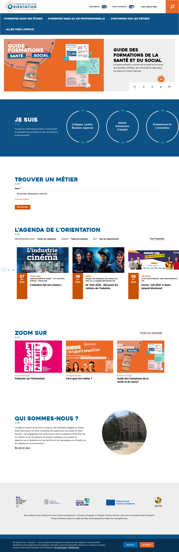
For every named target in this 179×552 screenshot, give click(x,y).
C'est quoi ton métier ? (79, 378)
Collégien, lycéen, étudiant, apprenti (82, 126)
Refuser (130, 545)
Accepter (146, 545)
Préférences (73, 547)
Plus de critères (22, 199)
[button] (133, 86)
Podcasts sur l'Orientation (30, 378)
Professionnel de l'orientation (162, 126)
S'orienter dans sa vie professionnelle (76, 18)
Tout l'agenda (157, 239)
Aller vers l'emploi (20, 29)
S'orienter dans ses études (23, 18)
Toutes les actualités (151, 333)
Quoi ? (18, 188)
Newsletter (99, 7)
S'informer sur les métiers (130, 18)
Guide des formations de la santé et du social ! (132, 380)
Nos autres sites (149, 7)
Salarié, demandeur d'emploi (122, 126)
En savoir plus (22, 448)
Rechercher (22, 207)
